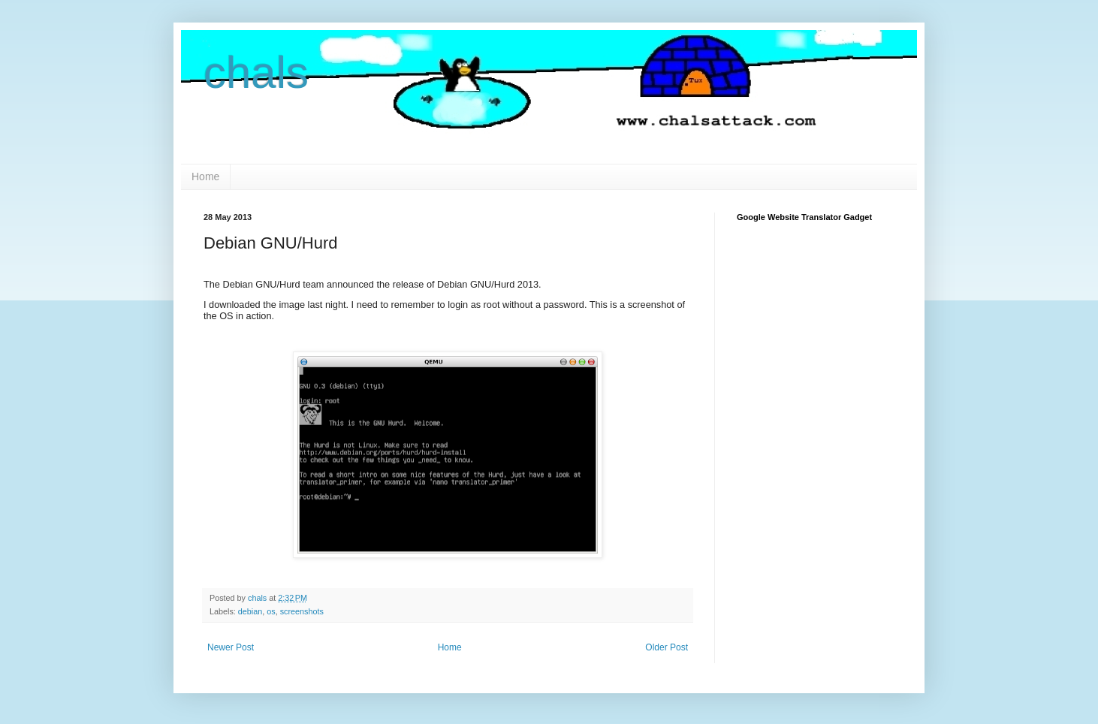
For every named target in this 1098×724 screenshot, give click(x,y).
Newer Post (230, 647)
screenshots (302, 611)
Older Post (666, 647)
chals (256, 72)
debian (250, 611)
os (271, 611)
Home (205, 176)
